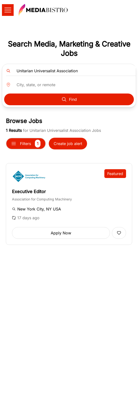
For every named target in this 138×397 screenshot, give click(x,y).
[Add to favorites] (119, 233)
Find (69, 99)
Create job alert (68, 143)
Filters (25, 143)
